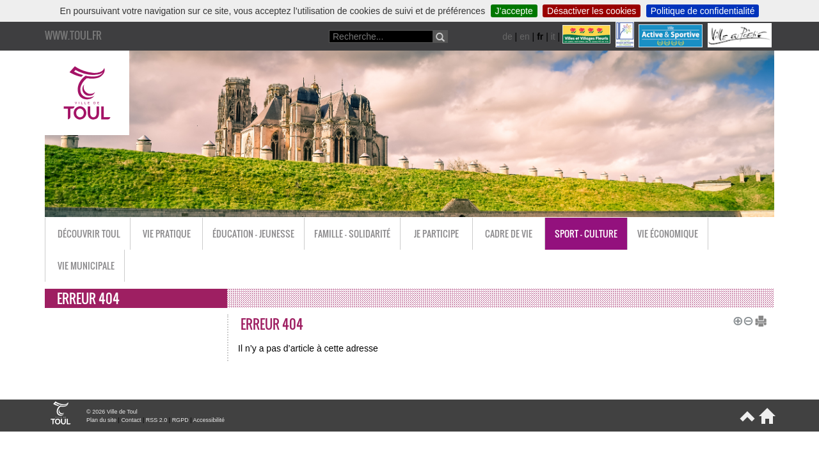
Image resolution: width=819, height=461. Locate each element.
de (507, 36)
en (525, 36)
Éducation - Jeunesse (253, 233)
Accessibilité (209, 420)
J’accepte (514, 11)
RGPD (180, 420)
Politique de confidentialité (703, 11)
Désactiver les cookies (591, 11)
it (553, 36)
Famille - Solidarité (352, 233)
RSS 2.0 (157, 420)
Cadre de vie (508, 233)
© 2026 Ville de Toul (112, 411)
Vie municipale (86, 265)
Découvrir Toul (89, 233)
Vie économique (667, 233)
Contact (131, 420)
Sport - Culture (586, 233)
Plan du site (101, 420)
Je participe (436, 233)
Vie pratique (167, 233)
